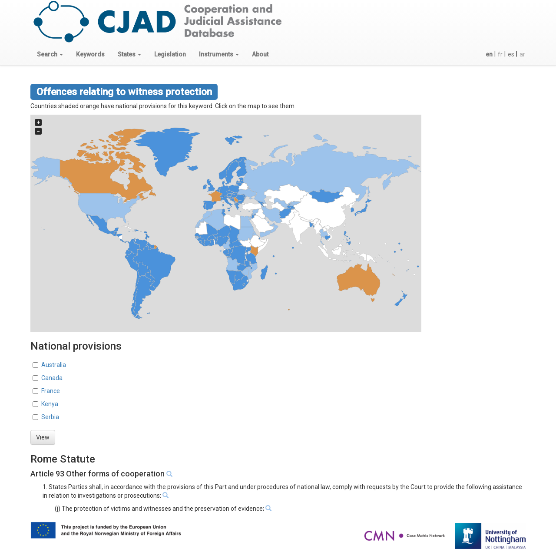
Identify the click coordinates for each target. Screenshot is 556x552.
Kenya (49, 403)
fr (500, 54)
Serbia (50, 416)
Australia (53, 364)
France (50, 390)
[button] (50, 54)
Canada (52, 377)
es (511, 54)
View (43, 437)
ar (522, 54)
